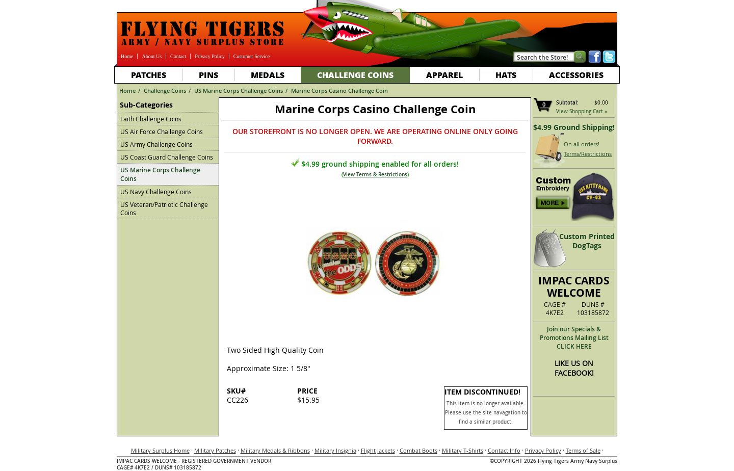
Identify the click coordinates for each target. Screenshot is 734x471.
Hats (505, 75)
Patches (148, 75)
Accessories (576, 75)
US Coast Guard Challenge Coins (166, 157)
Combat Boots (418, 450)
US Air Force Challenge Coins (161, 131)
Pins (208, 75)
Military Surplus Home (160, 450)
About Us (152, 56)
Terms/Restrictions (588, 154)
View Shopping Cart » (581, 111)
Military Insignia (335, 450)
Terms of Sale (583, 450)
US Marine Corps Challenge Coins (238, 90)
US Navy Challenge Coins (156, 192)
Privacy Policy (210, 56)
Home (127, 56)
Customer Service (251, 56)
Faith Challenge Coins (150, 119)
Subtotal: (567, 102)
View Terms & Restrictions (375, 174)
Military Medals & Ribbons (275, 450)
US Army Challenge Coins (156, 144)
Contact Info (504, 450)
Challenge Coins (355, 75)
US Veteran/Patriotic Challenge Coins (164, 208)
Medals (267, 75)
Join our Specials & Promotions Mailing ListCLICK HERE (574, 338)
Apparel (444, 75)
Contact (178, 56)
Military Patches (215, 450)
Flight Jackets (378, 450)
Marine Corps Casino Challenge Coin (339, 90)
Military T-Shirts (462, 450)
